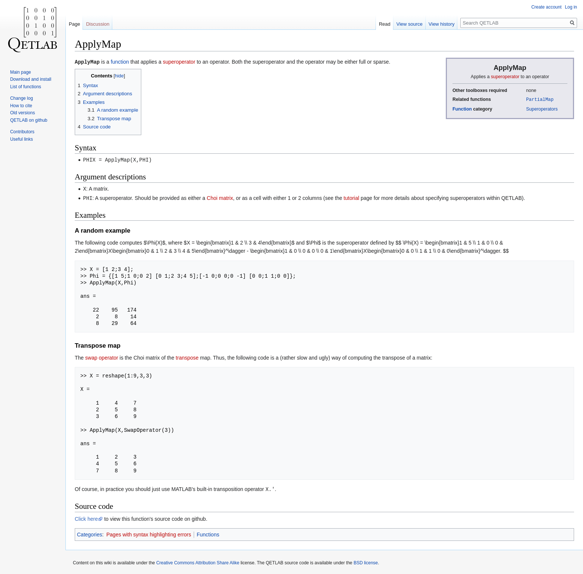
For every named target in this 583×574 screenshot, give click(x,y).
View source (409, 24)
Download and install (30, 79)
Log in (571, 7)
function (120, 62)
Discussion (97, 24)
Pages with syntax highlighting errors (148, 533)
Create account (546, 7)
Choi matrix (220, 197)
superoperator (505, 76)
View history (442, 24)
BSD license (366, 561)
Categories (89, 533)
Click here (86, 517)
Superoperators (542, 108)
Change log (21, 98)
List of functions (25, 86)
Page (74, 24)
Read (384, 24)
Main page (20, 72)
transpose (187, 356)
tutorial (351, 197)
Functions (208, 533)
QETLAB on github (28, 120)
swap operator (101, 356)
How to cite (21, 105)
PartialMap (540, 99)
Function (462, 108)
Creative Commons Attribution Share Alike (197, 561)
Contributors (22, 131)
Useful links (21, 139)
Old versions (22, 112)
